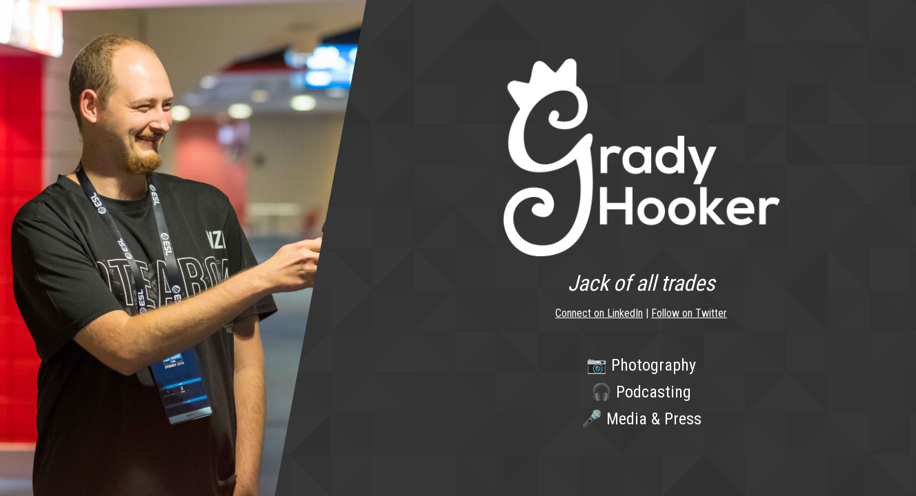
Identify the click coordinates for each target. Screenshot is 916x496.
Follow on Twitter (689, 313)
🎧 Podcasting (641, 392)
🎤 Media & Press (641, 419)
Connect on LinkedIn (599, 313)
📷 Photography (641, 365)
